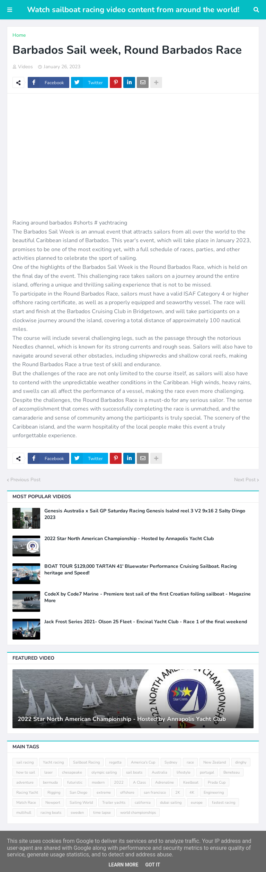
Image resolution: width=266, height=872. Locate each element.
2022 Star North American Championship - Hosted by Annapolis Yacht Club (129, 539)
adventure (25, 782)
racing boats (51, 812)
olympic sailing (104, 772)
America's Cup (143, 762)
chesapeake (72, 772)
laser (48, 772)
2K (177, 792)
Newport (52, 802)
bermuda (50, 782)
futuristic (74, 782)
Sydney (171, 762)
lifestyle (183, 772)
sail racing (25, 762)
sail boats (134, 772)
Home (19, 35)
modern (98, 782)
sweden (77, 812)
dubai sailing (170, 802)
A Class (139, 782)
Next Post (245, 479)
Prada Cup (216, 782)
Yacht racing (53, 762)
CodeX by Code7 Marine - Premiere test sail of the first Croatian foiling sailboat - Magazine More (147, 597)
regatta (115, 762)
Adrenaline (164, 782)
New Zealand (214, 762)
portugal (207, 772)
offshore (127, 792)
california (143, 802)
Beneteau (231, 772)
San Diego (78, 792)
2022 (119, 782)
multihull (23, 812)
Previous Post (25, 479)
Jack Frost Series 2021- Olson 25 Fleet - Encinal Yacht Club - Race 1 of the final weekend (145, 622)
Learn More (123, 864)
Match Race (26, 802)
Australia (159, 772)
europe (197, 802)
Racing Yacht (27, 792)
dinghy (241, 762)
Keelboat (190, 782)
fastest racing (223, 802)
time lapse (102, 812)
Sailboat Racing (86, 762)
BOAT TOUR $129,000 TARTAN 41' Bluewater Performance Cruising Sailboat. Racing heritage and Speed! (140, 569)
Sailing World (81, 802)
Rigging (53, 792)
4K (191, 792)
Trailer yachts (113, 802)
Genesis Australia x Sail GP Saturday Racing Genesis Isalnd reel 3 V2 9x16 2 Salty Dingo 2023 (144, 514)
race (190, 762)
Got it (152, 864)
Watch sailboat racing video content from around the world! (133, 10)
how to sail (25, 772)
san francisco (155, 792)
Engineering (214, 792)
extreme (104, 792)
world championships (138, 812)
